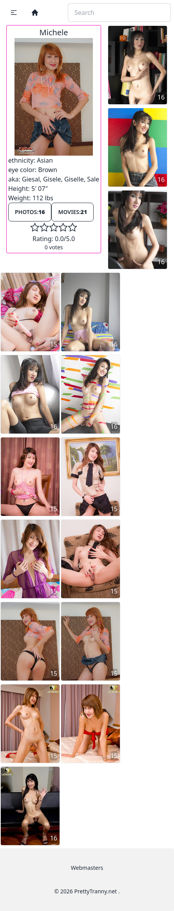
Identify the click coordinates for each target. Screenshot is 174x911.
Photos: (30, 212)
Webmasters (87, 867)
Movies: (72, 212)
